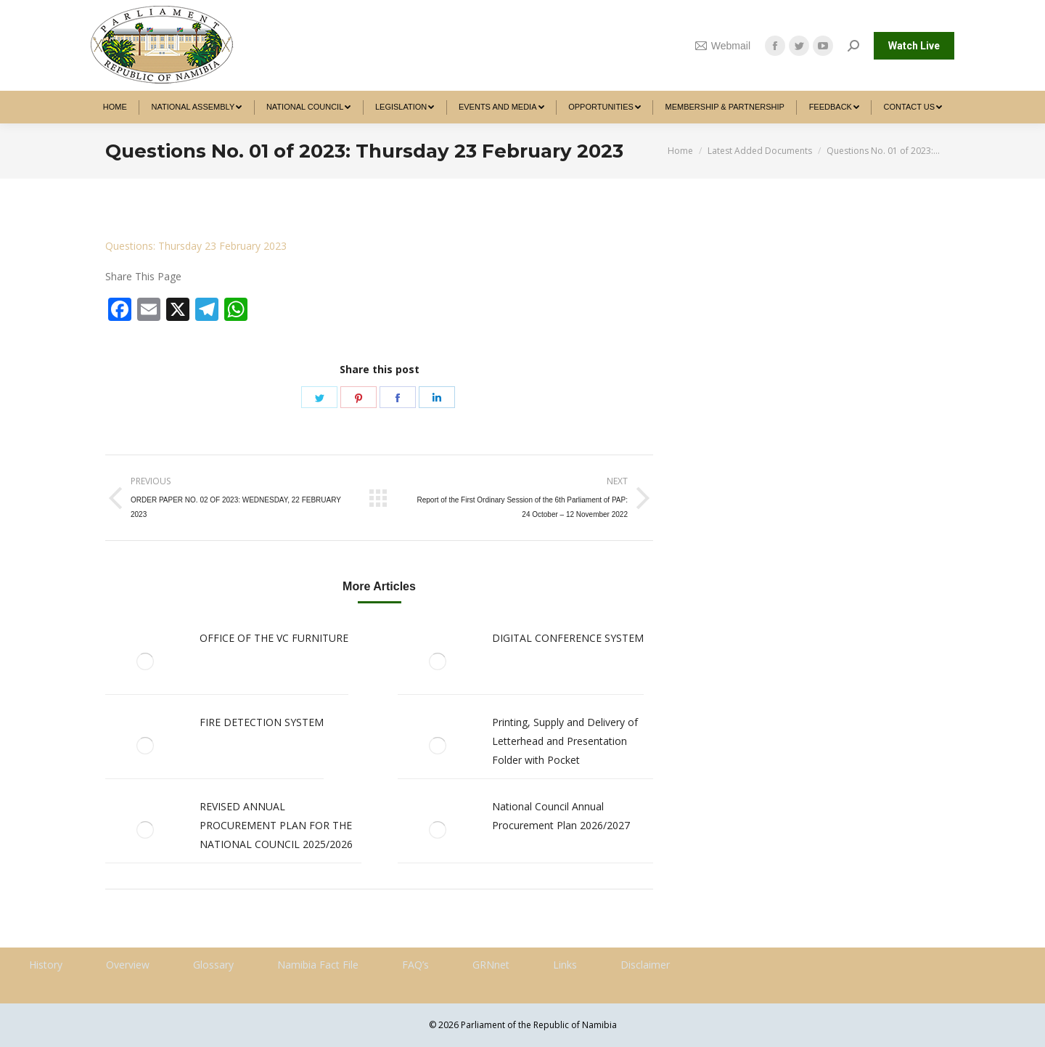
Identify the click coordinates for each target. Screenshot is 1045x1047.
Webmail (722, 46)
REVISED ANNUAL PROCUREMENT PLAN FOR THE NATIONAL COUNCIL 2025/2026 (276, 825)
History (45, 964)
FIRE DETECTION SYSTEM (262, 722)
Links (565, 964)
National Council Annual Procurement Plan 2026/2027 (561, 815)
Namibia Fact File (317, 964)
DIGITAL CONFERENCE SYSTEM (568, 638)
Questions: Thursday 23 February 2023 (196, 246)
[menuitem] (115, 107)
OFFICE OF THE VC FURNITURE (274, 638)
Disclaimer (645, 964)
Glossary (213, 964)
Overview (127, 964)
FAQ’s (415, 964)
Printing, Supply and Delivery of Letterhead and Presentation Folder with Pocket (565, 741)
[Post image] (145, 661)
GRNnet (490, 964)
